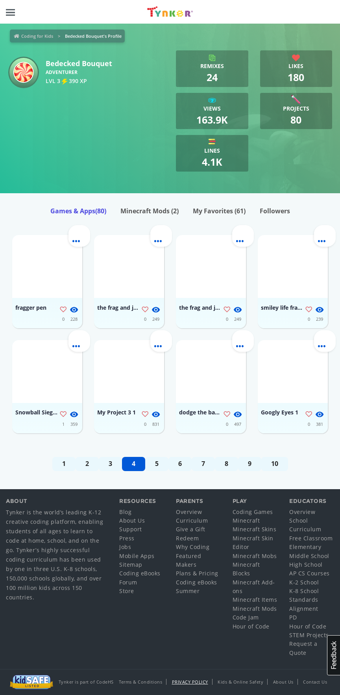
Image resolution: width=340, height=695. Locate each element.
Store (126, 591)
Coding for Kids (37, 36)
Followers (275, 211)
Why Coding (192, 547)
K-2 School (304, 582)
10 (274, 463)
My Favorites (219, 211)
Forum (128, 582)
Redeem (187, 538)
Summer (188, 591)
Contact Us (315, 682)
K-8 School (304, 591)
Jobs (125, 547)
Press (127, 538)
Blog (125, 512)
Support (130, 529)
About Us (132, 520)
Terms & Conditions (140, 682)
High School (306, 564)
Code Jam (246, 617)
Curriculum (192, 520)
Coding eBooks (140, 573)
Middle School (309, 556)
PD (293, 617)
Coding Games (253, 512)
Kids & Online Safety (240, 682)
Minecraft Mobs (255, 556)
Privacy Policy (190, 682)
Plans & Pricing (197, 573)
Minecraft (246, 520)
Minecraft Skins (255, 529)
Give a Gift (190, 529)
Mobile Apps (137, 556)
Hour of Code (251, 626)
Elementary (305, 547)
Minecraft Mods (149, 211)
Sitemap (130, 564)
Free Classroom (311, 538)
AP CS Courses (309, 573)
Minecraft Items (255, 599)
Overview (189, 512)
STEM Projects (309, 635)
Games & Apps (78, 211)
